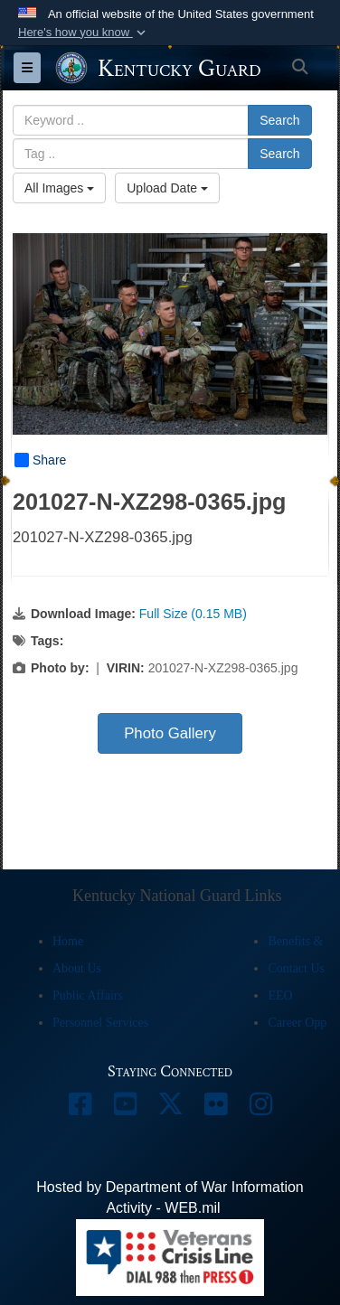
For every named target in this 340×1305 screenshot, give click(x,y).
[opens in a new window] (79, 1108)
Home (67, 941)
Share (40, 460)
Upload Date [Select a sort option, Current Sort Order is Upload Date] (167, 188)
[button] (83, 32)
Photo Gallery (170, 733)
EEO (280, 995)
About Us (76, 968)
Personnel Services (100, 1022)
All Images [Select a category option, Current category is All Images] (59, 188)
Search (279, 120)
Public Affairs (87, 995)
